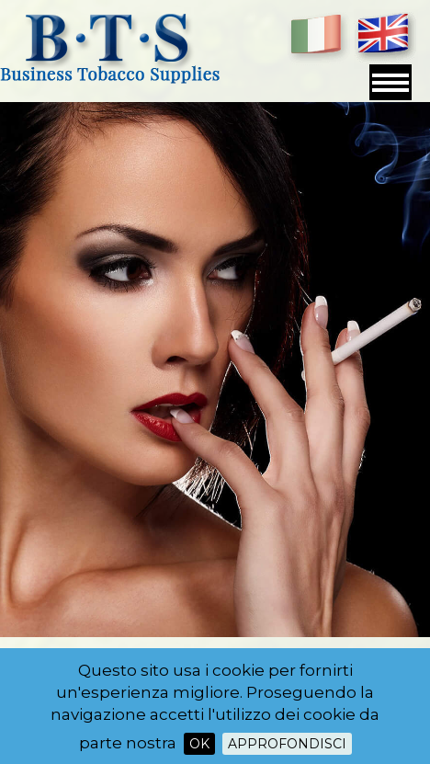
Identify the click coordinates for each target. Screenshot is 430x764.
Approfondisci (287, 743)
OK (199, 743)
